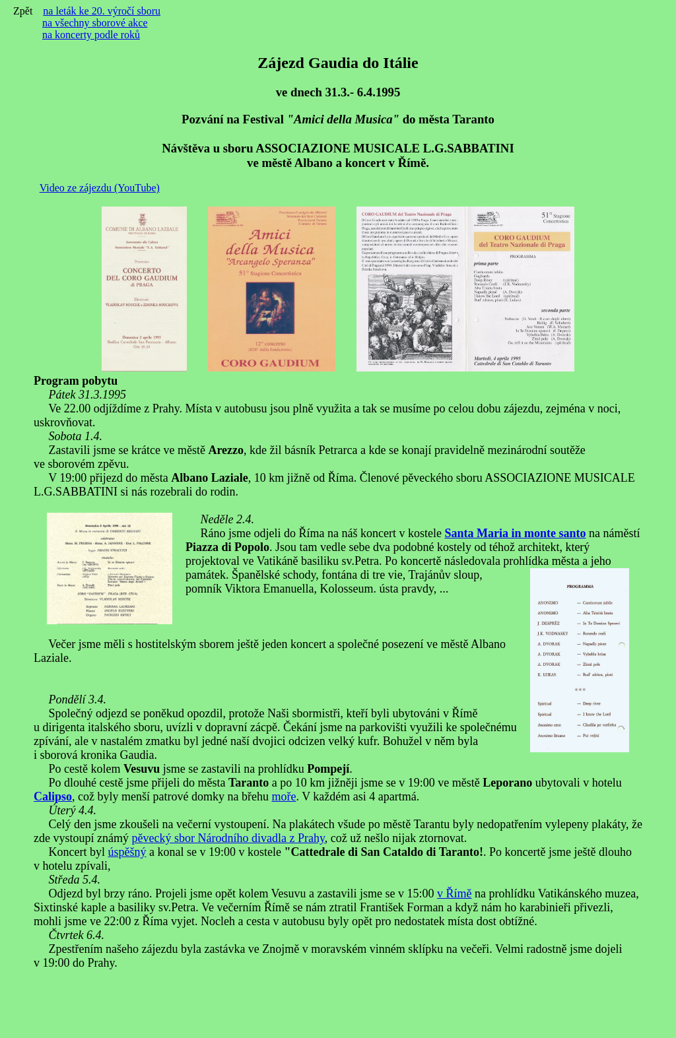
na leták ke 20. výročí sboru (101, 10)
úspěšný (127, 852)
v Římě (454, 893)
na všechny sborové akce (95, 22)
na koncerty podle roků (91, 34)
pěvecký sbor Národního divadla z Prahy (227, 838)
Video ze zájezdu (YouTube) (100, 187)
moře (283, 796)
